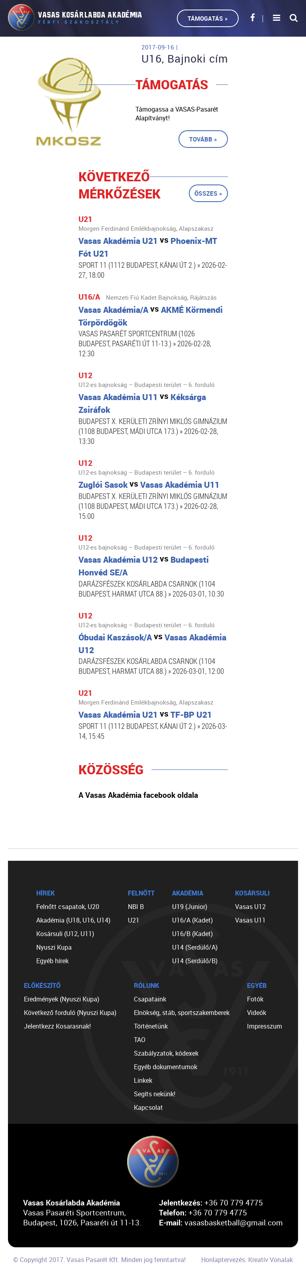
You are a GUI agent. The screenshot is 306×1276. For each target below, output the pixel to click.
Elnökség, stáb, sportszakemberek (182, 1012)
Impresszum (264, 1026)
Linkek (143, 1080)
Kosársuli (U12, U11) (65, 933)
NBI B (136, 906)
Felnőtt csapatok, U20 (67, 906)
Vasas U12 (250, 906)
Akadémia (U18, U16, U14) (73, 920)
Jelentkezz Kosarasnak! (57, 1026)
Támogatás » (208, 18)
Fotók (255, 999)
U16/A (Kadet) (192, 920)
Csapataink (150, 999)
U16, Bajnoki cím (184, 58)
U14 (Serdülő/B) (195, 960)
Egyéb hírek (52, 960)
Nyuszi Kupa (54, 947)
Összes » (208, 193)
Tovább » (203, 139)
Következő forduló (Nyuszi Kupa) (70, 1012)
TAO (139, 1039)
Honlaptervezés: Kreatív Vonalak (247, 1259)
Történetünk (151, 1026)
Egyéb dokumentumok (165, 1066)
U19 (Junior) (189, 906)
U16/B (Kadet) (192, 933)
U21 (133, 920)
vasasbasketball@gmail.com (233, 1222)
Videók (256, 1012)
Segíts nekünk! (154, 1094)
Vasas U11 (250, 920)
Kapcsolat (148, 1107)
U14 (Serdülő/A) (195, 947)
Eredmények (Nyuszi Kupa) (61, 999)
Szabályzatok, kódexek (166, 1053)
